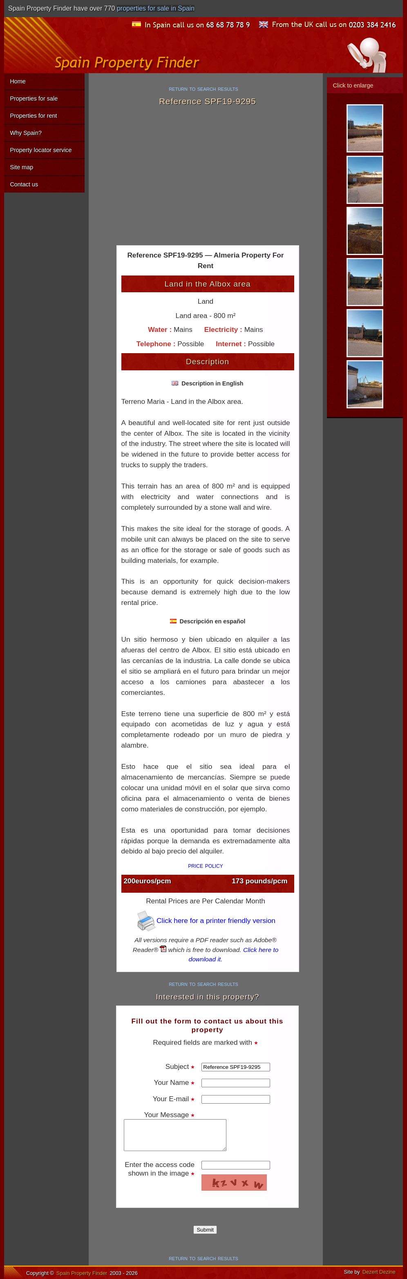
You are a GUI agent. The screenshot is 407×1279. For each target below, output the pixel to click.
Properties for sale (34, 98)
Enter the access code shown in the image (160, 1168)
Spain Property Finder (81, 1273)
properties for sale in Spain (156, 8)
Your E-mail (174, 1099)
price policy (205, 865)
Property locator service (41, 150)
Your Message (169, 1115)
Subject (180, 1066)
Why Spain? (26, 133)
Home (17, 81)
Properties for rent (33, 115)
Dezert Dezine (379, 1272)
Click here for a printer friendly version (205, 920)
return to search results (203, 88)
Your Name (174, 1082)
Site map (21, 167)
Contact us (24, 184)
